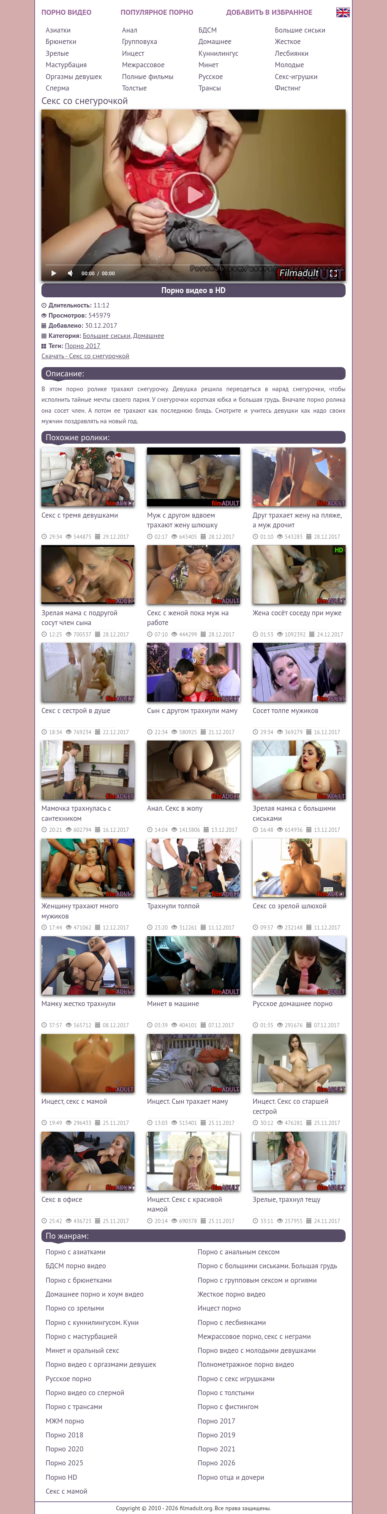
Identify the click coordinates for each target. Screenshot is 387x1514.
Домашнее (215, 41)
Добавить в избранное (269, 12)
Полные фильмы (148, 76)
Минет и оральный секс (82, 1350)
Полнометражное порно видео (246, 1364)
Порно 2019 (216, 1435)
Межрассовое (143, 64)
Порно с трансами (74, 1406)
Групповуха (139, 41)
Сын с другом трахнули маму (192, 710)
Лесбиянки (292, 53)
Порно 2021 (216, 1449)
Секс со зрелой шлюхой (290, 906)
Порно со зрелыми (75, 1308)
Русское (211, 76)
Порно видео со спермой (85, 1392)
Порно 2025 (64, 1462)
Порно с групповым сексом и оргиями (257, 1280)
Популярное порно (157, 12)
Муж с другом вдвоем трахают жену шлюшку (182, 520)
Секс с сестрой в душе (75, 710)
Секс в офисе (61, 1199)
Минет (208, 64)
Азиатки (58, 30)
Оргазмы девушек (74, 76)
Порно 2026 (216, 1462)
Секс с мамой (66, 1491)
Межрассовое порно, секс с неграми (254, 1336)
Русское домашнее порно (292, 1003)
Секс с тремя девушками (79, 515)
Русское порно (68, 1378)
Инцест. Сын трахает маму (187, 1101)
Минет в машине (173, 1003)
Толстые (134, 88)
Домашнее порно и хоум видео (95, 1294)
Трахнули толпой (173, 906)
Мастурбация (66, 64)
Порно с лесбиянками (232, 1322)
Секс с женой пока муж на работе (188, 618)
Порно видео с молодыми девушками (257, 1350)
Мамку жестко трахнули (78, 1003)
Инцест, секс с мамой (74, 1101)
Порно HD (61, 1477)
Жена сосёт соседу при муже (297, 612)
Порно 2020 (64, 1449)
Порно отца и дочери (231, 1477)
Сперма (57, 88)
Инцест (133, 53)
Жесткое (288, 41)
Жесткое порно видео (232, 1294)
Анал (129, 30)
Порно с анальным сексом (239, 1251)
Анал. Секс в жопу (174, 808)
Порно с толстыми (226, 1392)
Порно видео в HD (193, 290)
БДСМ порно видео (76, 1265)
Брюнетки (61, 41)
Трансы (210, 88)
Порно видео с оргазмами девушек (101, 1364)
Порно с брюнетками (79, 1280)
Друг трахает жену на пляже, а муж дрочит (297, 520)
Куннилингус (219, 53)
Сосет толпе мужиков (286, 710)
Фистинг (288, 88)
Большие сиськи (300, 30)
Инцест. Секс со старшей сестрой (290, 1106)
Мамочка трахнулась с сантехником (76, 813)
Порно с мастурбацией (81, 1336)
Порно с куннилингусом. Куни (92, 1322)
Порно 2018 (64, 1435)
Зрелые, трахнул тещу (286, 1199)
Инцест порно (219, 1308)
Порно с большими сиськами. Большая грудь (267, 1265)
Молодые (289, 64)
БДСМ (208, 30)
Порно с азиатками (76, 1251)
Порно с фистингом (228, 1406)
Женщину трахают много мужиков (79, 911)
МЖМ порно (65, 1421)
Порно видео (66, 12)
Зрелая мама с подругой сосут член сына (79, 618)
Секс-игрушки (296, 76)
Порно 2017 (83, 345)
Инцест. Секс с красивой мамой (184, 1204)
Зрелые (57, 53)
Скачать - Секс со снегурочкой (85, 355)
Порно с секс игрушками (236, 1378)
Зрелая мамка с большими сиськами (294, 813)
